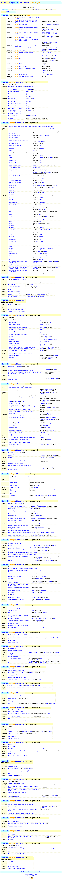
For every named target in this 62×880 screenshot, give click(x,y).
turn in (27, 552)
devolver (27, 42)
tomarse (20, 576)
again (44, 748)
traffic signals (42, 249)
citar (9, 282)
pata (20, 535)
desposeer (16, 618)
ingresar (16, 427)
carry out (44, 74)
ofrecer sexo (25, 370)
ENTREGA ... (25, 2)
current (49, 172)
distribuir (26, 68)
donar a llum (11, 113)
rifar (9, 592)
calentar (15, 169)
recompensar (32, 823)
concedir (10, 677)
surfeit (42, 192)
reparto (20, 293)
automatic (55, 748)
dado (41, 234)
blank (44, 219)
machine (43, 357)
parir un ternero (18, 103)
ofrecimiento (14, 379)
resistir (23, 489)
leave (17, 623)
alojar (14, 145)
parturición (19, 117)
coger (14, 287)
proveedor (17, 268)
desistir (26, 37)
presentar (37, 45)
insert (44, 207)
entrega (15, 293)
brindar (20, 29)
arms (40, 160)
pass (9, 530)
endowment (41, 588)
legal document (36, 627)
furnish (22, 264)
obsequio (11, 360)
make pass (13, 736)
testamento (10, 627)
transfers (40, 294)
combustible (42, 131)
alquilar (10, 413)
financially (52, 423)
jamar (28, 320)
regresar (26, 64)
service (56, 267)
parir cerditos (11, 99)
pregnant (32, 87)
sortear (12, 592)
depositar (11, 427)
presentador (11, 662)
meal (50, 336)
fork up (24, 552)
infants (44, 327)
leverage (41, 158)
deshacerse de (12, 430)
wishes (51, 627)
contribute (43, 415)
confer (32, 508)
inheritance (41, 523)
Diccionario (4, 9)
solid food (46, 320)
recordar (17, 610)
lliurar (19, 291)
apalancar (11, 158)
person (28, 294)
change (46, 435)
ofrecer (24, 29)
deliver (43, 72)
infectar (27, 715)
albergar (15, 140)
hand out (19, 792)
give (22, 309)
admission (51, 187)
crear (9, 108)
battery (40, 172)
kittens (30, 101)
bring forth (28, 108)
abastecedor (11, 267)
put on (9, 839)
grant (42, 413)
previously (42, 344)
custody (54, 40)
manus (13, 535)
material (49, 358)
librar (26, 24)
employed (33, 296)
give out (15, 792)
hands (50, 40)
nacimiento (10, 115)
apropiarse (11, 439)
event (29, 115)
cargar (10, 173)
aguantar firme (13, 489)
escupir (17, 429)
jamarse (24, 320)
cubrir (10, 423)
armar (15, 160)
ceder (20, 34)
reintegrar (26, 437)
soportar (11, 490)
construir (20, 836)
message (42, 661)
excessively (45, 345)
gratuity (39, 581)
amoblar (16, 139)
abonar (10, 401)
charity (37, 578)
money (43, 294)
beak (49, 343)
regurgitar (11, 343)
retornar (37, 69)
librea (20, 556)
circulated (24, 731)
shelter (38, 141)
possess (46, 389)
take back (42, 287)
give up (21, 463)
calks (40, 237)
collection (45, 806)
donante (19, 444)
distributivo (16, 796)
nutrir (22, 326)
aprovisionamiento (24, 270)
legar (36, 47)
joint (41, 162)
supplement (40, 128)
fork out (20, 552)
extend (12, 675)
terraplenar (23, 164)
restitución (29, 757)
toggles (45, 253)
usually (48, 400)
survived (35, 621)
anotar (10, 157)
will (50, 47)
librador (10, 294)
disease (40, 715)
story (49, 195)
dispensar (24, 25)
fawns (30, 96)
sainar (18, 324)
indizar (14, 218)
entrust (9, 640)
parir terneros (11, 103)
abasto (18, 270)
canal (44, 170)
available (47, 29)
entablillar (19, 182)
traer (24, 287)
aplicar (9, 770)
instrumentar (23, 212)
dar (20, 25)
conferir (20, 405)
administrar (10, 768)
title (51, 556)
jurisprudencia (11, 806)
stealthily (36, 513)
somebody (55, 33)
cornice (41, 232)
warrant (32, 282)
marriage (45, 56)
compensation (35, 582)
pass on (19, 530)
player (54, 58)
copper (41, 202)
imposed (53, 806)
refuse (50, 332)
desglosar (10, 784)
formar (30, 836)
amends (45, 823)
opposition (36, 487)
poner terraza (17, 164)
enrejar (10, 204)
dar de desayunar (13, 337)
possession (48, 32)
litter (34, 93)
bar (38, 182)
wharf (41, 180)
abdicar (11, 482)
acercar (21, 39)
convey (23, 672)
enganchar (15, 370)
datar (10, 189)
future (45, 132)
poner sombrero (12, 239)
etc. (45, 662)
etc (52, 558)
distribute (10, 792)
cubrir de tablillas (12, 182)
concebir (10, 87)
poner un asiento (12, 241)
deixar (9, 554)
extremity (41, 535)
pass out (24, 792)
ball (47, 58)
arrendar (15, 413)
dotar (36, 20)
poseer (19, 390)
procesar (17, 282)
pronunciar (28, 77)
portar (20, 287)
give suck (42, 329)
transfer (44, 32)
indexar (10, 218)
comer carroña (12, 332)
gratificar (16, 582)
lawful (56, 468)
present (15, 594)
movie (39, 251)
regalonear (15, 576)
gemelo (10, 91)
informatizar (18, 177)
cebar (10, 324)
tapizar (10, 255)
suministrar (31, 21)
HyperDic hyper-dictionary (31, 871)
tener (36, 17)
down (46, 77)
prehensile (35, 535)
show (33, 610)
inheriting (55, 618)
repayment (46, 419)
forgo (52, 36)
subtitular (11, 251)
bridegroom (56, 55)
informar (15, 520)
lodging (49, 322)
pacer (15, 331)
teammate (52, 703)
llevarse (19, 439)
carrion (45, 332)
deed (38, 573)
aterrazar (11, 164)
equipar (10, 211)
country (50, 178)
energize (35, 172)
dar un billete (12, 187)
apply (25, 768)
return (13, 753)
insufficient (52, 128)
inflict (21, 771)
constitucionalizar (13, 178)
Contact (41, 871)
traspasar (25, 40)
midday (46, 336)
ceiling (39, 209)
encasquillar (11, 197)
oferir (14, 376)
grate (41, 206)
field (47, 331)
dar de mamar (18, 329)
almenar (11, 153)
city (39, 170)
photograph (49, 157)
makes (47, 444)
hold (9, 309)
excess (41, 221)
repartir (34, 68)
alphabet (42, 148)
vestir (10, 259)
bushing (41, 197)
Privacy (28, 875)
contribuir (20, 415)
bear (18, 111)
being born (34, 115)
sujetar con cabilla (13, 253)
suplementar (24, 128)
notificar (13, 282)
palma (17, 535)
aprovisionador (18, 267)
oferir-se (10, 376)
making (45, 618)
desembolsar (12, 429)
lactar (23, 329)
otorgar (31, 32)
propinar (32, 25)
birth (27, 94)
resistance (41, 489)
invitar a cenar (24, 334)
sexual (47, 370)
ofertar (14, 417)
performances (50, 74)
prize (52, 659)
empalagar (11, 192)
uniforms (41, 257)
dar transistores (12, 185)
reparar (37, 823)
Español (5, 15)
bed (40, 145)
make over (44, 70)
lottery (40, 592)
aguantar (19, 489)
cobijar (23, 140)
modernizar (11, 225)
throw (12, 309)
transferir (26, 52)
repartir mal (17, 286)
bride (33, 685)
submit (14, 654)
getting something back (39, 757)
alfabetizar (11, 148)
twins (33, 91)
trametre (29, 465)
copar (16, 439)
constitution (42, 178)
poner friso (11, 234)
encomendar (21, 715)
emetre (13, 868)
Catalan (35, 874)
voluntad (16, 627)
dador (10, 444)
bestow (42, 403)
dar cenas (11, 334)
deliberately (38, 618)
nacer (30, 17)
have (27, 101)
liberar (9, 515)
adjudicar (11, 405)
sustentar (36, 27)
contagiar (10, 715)
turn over (24, 530)
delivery (57, 24)
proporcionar (21, 21)
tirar (16, 698)
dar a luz (26, 17)
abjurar (15, 482)
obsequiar (32, 45)
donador (14, 444)
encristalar (11, 200)
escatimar (11, 216)
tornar (34, 554)
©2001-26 (21, 871)
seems (48, 128)
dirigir (9, 307)
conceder (21, 54)
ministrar (11, 348)
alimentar (21, 27)
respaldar (15, 423)
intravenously (46, 341)
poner (20, 74)
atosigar (15, 403)
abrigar (10, 140)
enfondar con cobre (13, 202)
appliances (50, 248)
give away (9, 688)
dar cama (19, 145)
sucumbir (32, 411)
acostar (10, 145)
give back (44, 64)
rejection (54, 417)
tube (41, 207)
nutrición (17, 355)
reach (15, 530)
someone (56, 42)
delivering (33, 293)
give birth (28, 91)
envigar (10, 209)
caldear (10, 169)
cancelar (15, 401)
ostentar (15, 390)
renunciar (14, 515)
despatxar (10, 291)
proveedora (11, 268)
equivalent (43, 393)
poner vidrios (17, 200)
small (54, 407)
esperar (14, 89)
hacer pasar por (11, 731)
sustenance (50, 348)
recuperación (17, 757)
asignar (15, 406)
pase (9, 703)
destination (49, 24)
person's (47, 627)
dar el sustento (17, 326)
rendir (32, 34)
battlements (41, 153)
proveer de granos (13, 244)
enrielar (14, 204)
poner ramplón (12, 237)
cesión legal (11, 556)
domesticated (50, 339)
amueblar (21, 139)
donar (28, 32)
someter (16, 71)
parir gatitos (11, 101)
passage (45, 187)
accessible (53, 29)
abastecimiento (12, 270)
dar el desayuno (21, 337)
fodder (44, 339)
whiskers (41, 236)
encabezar (11, 195)
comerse (11, 320)
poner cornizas (12, 232)
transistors (55, 185)
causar (20, 60)
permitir (28, 409)
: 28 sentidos (16, 82)
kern (41, 244)
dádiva (9, 599)
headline (56, 195)
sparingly (39, 216)
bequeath (10, 623)
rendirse (10, 455)
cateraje (26, 347)
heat (40, 169)
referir (30, 69)
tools (40, 212)
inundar (10, 221)
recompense (55, 72)
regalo (20, 360)
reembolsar (25, 419)
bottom (44, 202)
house (39, 164)
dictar (20, 77)
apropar (14, 532)
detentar (11, 390)
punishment (27, 771)
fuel (40, 152)
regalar (16, 33)
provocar (10, 837)
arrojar (9, 698)
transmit (32, 520)
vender (15, 392)
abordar (10, 370)
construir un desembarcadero (15, 180)
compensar (11, 419)
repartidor (15, 296)
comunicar (10, 520)
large (39, 223)
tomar (27, 439)
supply (10, 264)
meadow (57, 331)
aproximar (19, 532)
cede (15, 463)
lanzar (13, 698)
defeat (37, 485)
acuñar (10, 146)
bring (37, 287)
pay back (42, 437)
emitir (24, 77)
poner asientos (12, 231)
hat (40, 239)
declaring (42, 627)
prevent (33, 618)
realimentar (10, 748)
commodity (35, 268)
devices (43, 224)
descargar (14, 284)
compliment (31, 672)
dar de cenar (17, 334)
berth (41, 155)
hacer (28, 25)
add (34, 128)
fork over (15, 552)
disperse (44, 796)
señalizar (11, 249)
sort (49, 661)
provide (14, 264)
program (49, 748)
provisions (41, 135)
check (36, 662)
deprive (42, 350)
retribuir (22, 401)
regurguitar (16, 343)
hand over (44, 52)
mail (53, 293)
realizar (14, 837)
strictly (50, 430)
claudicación (12, 497)
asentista (25, 267)
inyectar (18, 341)
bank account (48, 427)
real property (45, 612)
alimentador (11, 357)
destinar (25, 405)
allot (53, 795)
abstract (49, 33)
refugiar (15, 141)
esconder (28, 140)
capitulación (12, 495)
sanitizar (11, 248)
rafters (45, 209)
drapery (40, 199)
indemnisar (16, 823)
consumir (19, 320)
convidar (10, 576)
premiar (28, 713)
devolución (10, 757)
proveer (27, 21)
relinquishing (39, 558)
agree (48, 36)
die (48, 628)
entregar (16, 113)
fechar (13, 189)
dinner (44, 334)
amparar (19, 140)
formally (49, 52)
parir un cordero (11, 105)
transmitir (20, 520)
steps (40, 214)
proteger (11, 141)
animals (38, 93)
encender (29, 152)
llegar (23, 625)
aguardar (10, 89)
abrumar (11, 403)
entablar (14, 322)
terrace (46, 164)
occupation (55, 413)
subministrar (41, 265)
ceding (47, 467)
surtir (16, 22)
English (26, 874)
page (45, 195)
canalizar (11, 170)
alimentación (12, 355)
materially (46, 423)
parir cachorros (11, 98)
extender (26, 54)
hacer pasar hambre (13, 350)
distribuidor (10, 796)
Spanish (14, 2)
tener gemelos (16, 91)
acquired (39, 599)
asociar (16, 143)
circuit (44, 185)
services (43, 401)
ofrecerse (20, 370)
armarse (11, 160)
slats (43, 182)
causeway (42, 227)
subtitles (45, 251)
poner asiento (12, 229)
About (32, 7)
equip (39, 139)
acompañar (11, 143)
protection (53, 49)
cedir (9, 465)
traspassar (52, 532)
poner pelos (11, 236)
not (53, 224)
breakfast (46, 337)
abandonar (21, 37)
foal (33, 106)
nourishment (45, 326)
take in (41, 320)
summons (38, 282)
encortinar (11, 199)
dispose (33, 592)
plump (47, 324)
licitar (9, 590)
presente (16, 360)
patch (41, 194)
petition (54, 661)
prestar (25, 265)
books (38, 219)
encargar (14, 508)
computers (41, 177)
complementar (12, 128)
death (57, 47)
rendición (15, 469)
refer (32, 528)
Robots (33, 875)
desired (47, 347)
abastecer (21, 20)
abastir (10, 265)
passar (42, 532)
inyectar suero (12, 341)
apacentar (11, 331)
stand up (32, 489)
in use (34, 225)
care (49, 49)
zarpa (23, 535)
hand (12, 530)
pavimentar (11, 227)
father (39, 685)
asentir (15, 409)
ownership (51, 435)
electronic (40, 185)
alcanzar (25, 39)
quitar (23, 439)
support (42, 348)
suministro (16, 273)
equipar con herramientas (14, 212)
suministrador (23, 268)
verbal (49, 378)
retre (25, 677)
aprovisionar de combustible (20, 152)
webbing (53, 255)
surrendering (37, 495)
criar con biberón (23, 327)
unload (31, 284)
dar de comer (12, 336)
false (42, 731)
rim (40, 246)
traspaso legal (25, 556)
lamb (34, 105)
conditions (54, 495)
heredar (32, 47)
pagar (19, 401)
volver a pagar (32, 437)
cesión (9, 467)
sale (51, 132)
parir (33, 17)
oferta (10, 271)
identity (50, 731)
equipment (49, 224)
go (27, 287)
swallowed (47, 344)
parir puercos (18, 99)
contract (49, 414)
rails (40, 204)
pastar (19, 331)
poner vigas (11, 243)
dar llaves (11, 183)
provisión (14, 271)
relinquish (44, 34)
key (40, 183)
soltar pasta (22, 429)
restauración (23, 757)
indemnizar (22, 823)
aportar (26, 20)
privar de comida (22, 350)
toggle (41, 253)
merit (49, 713)
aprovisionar (31, 20)
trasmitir (27, 522)
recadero (10, 296)
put (43, 49)
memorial (42, 662)
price (48, 459)
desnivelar (11, 190)
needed (52, 347)
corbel (41, 243)
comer (15, 320)
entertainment (45, 576)
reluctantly (45, 429)
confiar (20, 50)
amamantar (11, 329)
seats (40, 231)
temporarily (45, 425)
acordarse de (11, 610)
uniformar (11, 257)
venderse (31, 370)
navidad (15, 115)
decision (45, 528)
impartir (17, 522)
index (41, 218)
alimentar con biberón (13, 327)
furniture (45, 139)
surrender (45, 42)
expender (11, 392)
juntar (15, 162)
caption (41, 157)
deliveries (42, 296)
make (53, 24)
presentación (11, 659)
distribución (10, 293)
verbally (46, 54)
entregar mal (11, 286)
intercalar (11, 219)
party (39, 557)
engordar (14, 324)
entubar (10, 207)
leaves (47, 219)
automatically (50, 357)
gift (45, 422)
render (18, 264)
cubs (33, 98)
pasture (51, 331)
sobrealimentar (12, 345)
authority (49, 558)
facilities (44, 248)
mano (9, 535)
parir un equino (11, 106)
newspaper (40, 195)
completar (18, 128)
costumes (41, 259)
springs (49, 255)
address (37, 286)
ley (16, 806)
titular (16, 195)
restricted (47, 216)
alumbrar (21, 17)
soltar (27, 429)
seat (46, 229)
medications (29, 768)
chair (42, 241)
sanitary (40, 248)
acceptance (48, 417)
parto (15, 117)
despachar (21, 24)
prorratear (16, 784)
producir (21, 108)
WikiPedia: (11, 11)
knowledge (37, 522)
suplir (36, 21)
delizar (9, 513)
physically (29, 770)
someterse (12, 487)
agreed (39, 483)
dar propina (10, 582)
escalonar (11, 214)
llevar (17, 287)
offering (48, 379)
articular (11, 162)
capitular (11, 483)
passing (45, 172)
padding (45, 255)
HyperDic (5, 2)
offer (43, 54)
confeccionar (15, 836)
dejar (28, 47)
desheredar (10, 618)
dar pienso (11, 339)
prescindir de (19, 430)
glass (40, 200)
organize (44, 25)
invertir (10, 223)
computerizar (12, 177)
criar (27, 836)
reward (52, 459)
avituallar (16, 137)
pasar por (10, 734)
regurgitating (55, 343)
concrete (44, 33)
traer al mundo (30, 86)
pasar (16, 40)
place (43, 40)
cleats (40, 146)
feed (34, 150)
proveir (35, 265)
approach (48, 369)
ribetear (10, 246)
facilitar (16, 21)
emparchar (11, 194)
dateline (41, 189)
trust (36, 508)
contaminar (15, 715)
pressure (54, 455)
